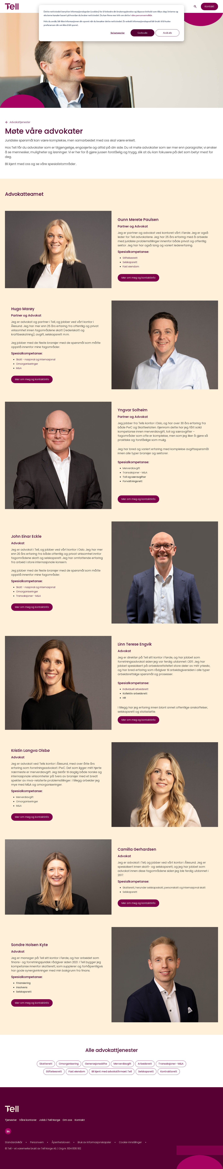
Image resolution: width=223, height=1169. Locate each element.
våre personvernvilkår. (141, 15)
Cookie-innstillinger (130, 1142)
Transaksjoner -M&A (171, 1064)
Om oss (67, 1120)
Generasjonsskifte (96, 1064)
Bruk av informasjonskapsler (94, 1142)
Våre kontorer (28, 1120)
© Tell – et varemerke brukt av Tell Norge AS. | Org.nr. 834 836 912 (43, 1148)
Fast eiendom (76, 1071)
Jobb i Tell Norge (49, 1120)
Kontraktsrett (168, 1071)
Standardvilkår (13, 1142)
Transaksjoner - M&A (135, 472)
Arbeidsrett (145, 1064)
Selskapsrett (130, 892)
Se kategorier (118, 32)
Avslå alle (167, 32)
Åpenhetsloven (61, 1142)
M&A (19, 806)
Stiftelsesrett (54, 1071)
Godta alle (142, 32)
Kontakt (209, 6)
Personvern (37, 1142)
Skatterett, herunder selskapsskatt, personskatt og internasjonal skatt (164, 887)
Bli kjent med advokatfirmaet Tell (112, 1071)
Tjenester (11, 1120)
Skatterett (45, 1064)
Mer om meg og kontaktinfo (138, 277)
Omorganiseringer (27, 801)
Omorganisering (69, 1064)
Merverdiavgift (131, 468)
